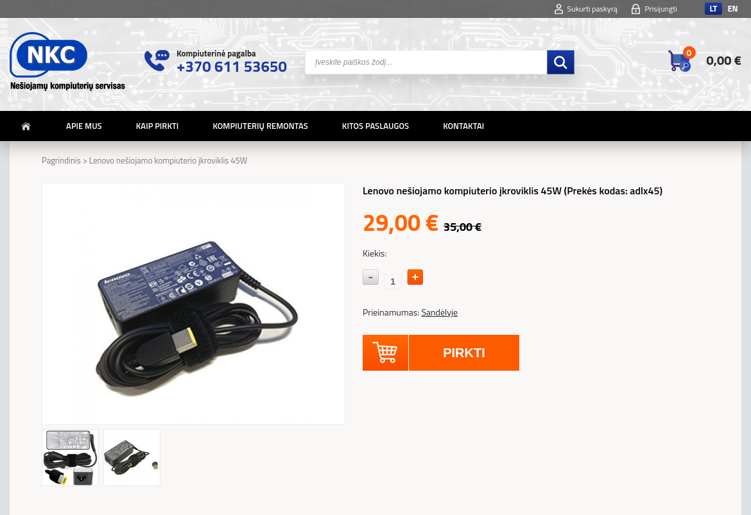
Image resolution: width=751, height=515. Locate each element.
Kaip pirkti (157, 125)
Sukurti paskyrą (592, 9)
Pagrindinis (61, 160)
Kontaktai (463, 125)
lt (713, 9)
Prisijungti (660, 9)
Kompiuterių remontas (259, 125)
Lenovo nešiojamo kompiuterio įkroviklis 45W (168, 160)
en (732, 9)
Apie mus (84, 125)
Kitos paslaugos (375, 125)
